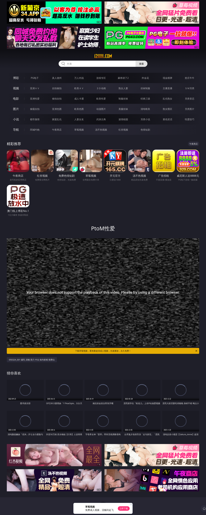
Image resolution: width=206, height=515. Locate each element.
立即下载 (124, 508)
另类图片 (189, 109)
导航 (16, 130)
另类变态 (189, 98)
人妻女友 (79, 119)
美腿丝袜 (123, 109)
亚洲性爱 (35, 98)
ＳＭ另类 (189, 88)
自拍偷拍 (57, 88)
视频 (16, 88)
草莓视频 (79, 129)
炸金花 (145, 78)
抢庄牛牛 (189, 78)
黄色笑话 (167, 119)
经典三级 (145, 98)
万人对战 (79, 78)
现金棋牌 (167, 78)
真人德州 (57, 78)
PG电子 (35, 78)
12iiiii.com (103, 56)
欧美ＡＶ (79, 88)
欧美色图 (79, 109)
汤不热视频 (101, 129)
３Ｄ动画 (101, 88)
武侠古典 (101, 119)
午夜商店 (57, 129)
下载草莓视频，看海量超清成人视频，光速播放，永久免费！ (136, 351)
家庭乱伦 (57, 119)
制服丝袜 (123, 98)
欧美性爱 (101, 98)
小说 (16, 119)
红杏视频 (123, 129)
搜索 (141, 63)
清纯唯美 (145, 109)
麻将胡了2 (123, 78)
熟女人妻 (123, 88)
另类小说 (145, 119)
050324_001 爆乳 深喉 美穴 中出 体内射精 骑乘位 (32, 359)
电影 (16, 99)
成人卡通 (79, 98)
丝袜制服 (145, 88)
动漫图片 (101, 109)
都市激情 (35, 119)
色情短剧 (145, 129)
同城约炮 (35, 129)
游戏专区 (101, 78)
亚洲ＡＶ (35, 88)
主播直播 (167, 88)
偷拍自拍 (57, 98)
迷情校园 (123, 119)
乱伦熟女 (167, 98)
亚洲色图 (57, 109)
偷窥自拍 (35, 109)
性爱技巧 (189, 119)
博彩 (16, 78)
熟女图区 (167, 109)
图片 (16, 109)
